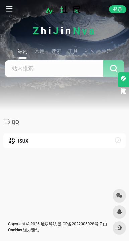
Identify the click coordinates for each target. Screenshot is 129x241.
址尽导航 (49, 224)
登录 (117, 9)
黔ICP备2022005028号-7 (80, 224)
